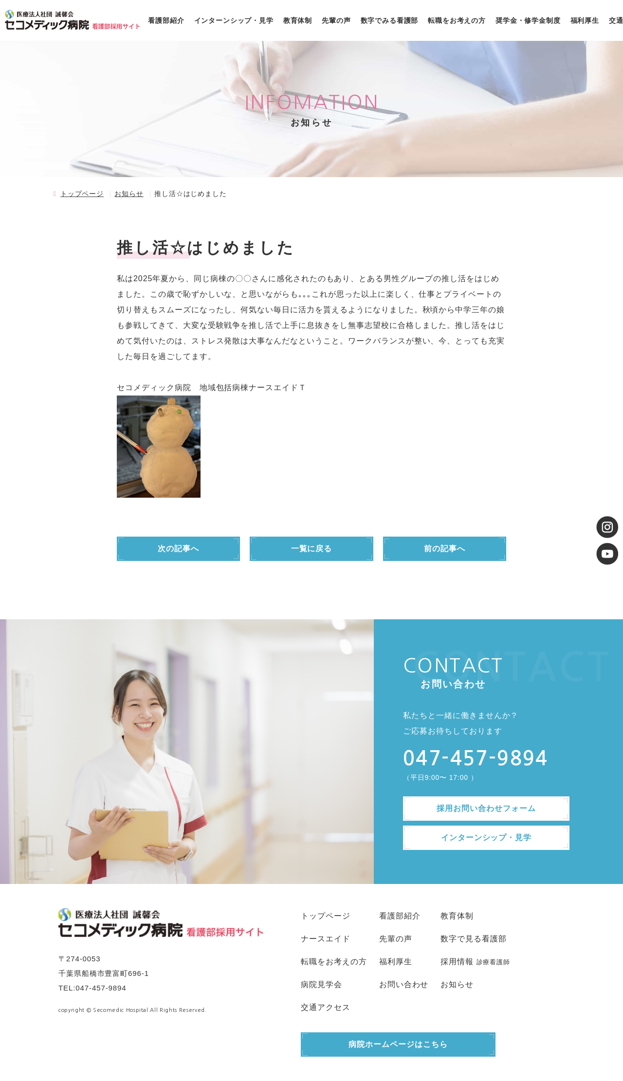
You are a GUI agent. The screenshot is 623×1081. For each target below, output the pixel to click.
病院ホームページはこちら (398, 1044)
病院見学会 (321, 984)
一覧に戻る (311, 548)
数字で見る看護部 (473, 939)
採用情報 (457, 961)
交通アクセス (325, 1007)
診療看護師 (493, 962)
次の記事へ (178, 548)
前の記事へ (444, 548)
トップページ (82, 194)
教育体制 (297, 20)
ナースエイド (325, 939)
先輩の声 (336, 20)
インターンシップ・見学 (234, 20)
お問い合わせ (404, 984)
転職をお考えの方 (457, 20)
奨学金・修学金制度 (528, 20)
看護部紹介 (166, 20)
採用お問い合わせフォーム (486, 808)
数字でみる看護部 (390, 20)
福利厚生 (584, 20)
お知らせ (128, 194)
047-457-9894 (100, 988)
